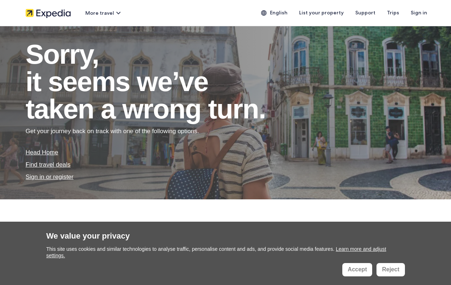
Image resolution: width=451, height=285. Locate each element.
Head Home (42, 152)
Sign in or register (49, 176)
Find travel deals (48, 164)
